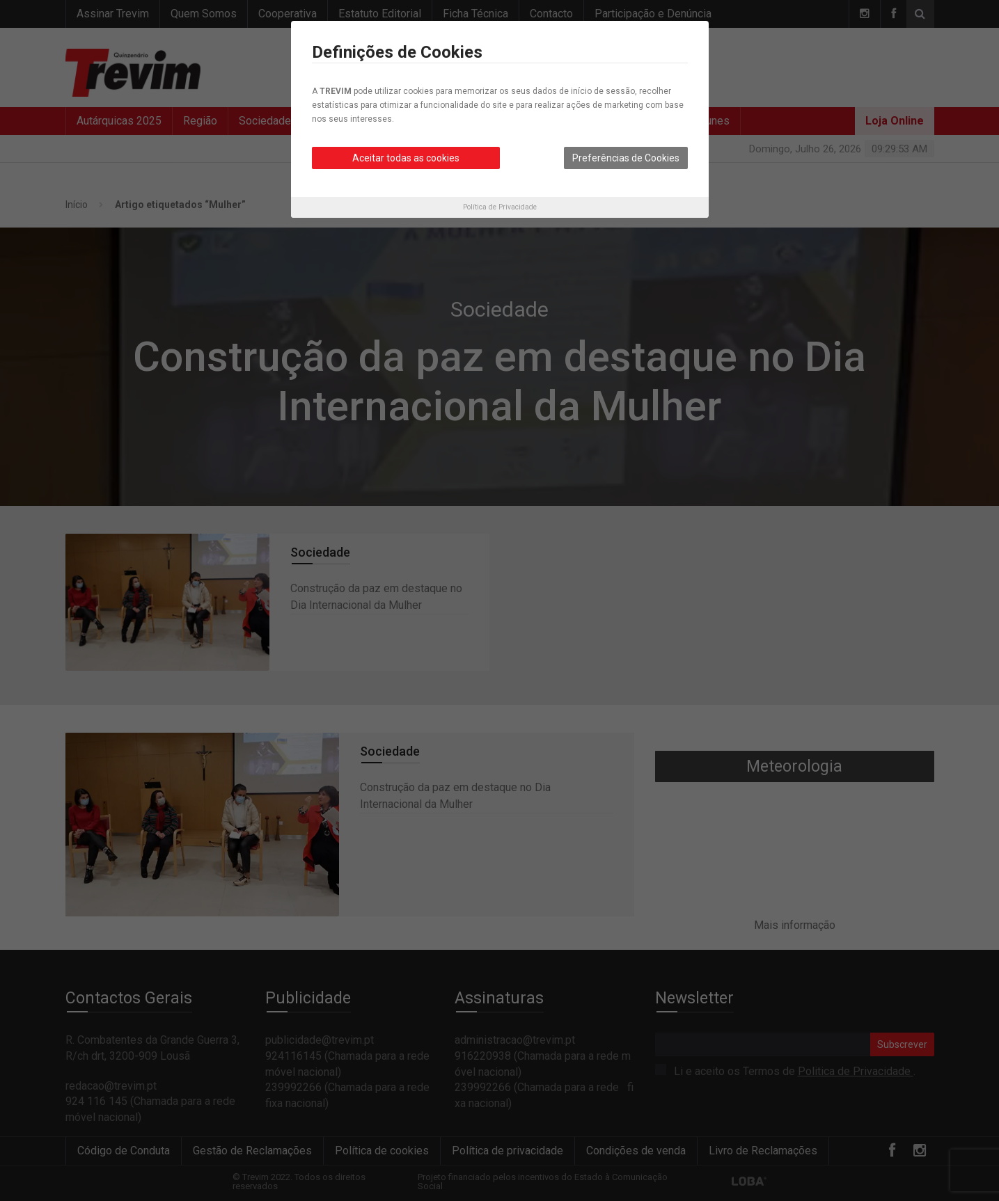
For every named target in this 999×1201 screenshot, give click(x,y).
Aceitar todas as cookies (405, 158)
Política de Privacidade (500, 207)
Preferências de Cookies (625, 158)
